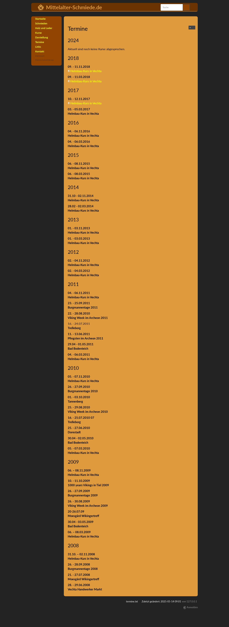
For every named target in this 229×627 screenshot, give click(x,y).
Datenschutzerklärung (44, 60)
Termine (39, 42)
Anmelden (190, 607)
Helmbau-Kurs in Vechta (86, 71)
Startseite (40, 18)
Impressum (40, 56)
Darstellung (41, 37)
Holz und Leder (43, 28)
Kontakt (39, 51)
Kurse (38, 32)
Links (38, 46)
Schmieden (41, 23)
